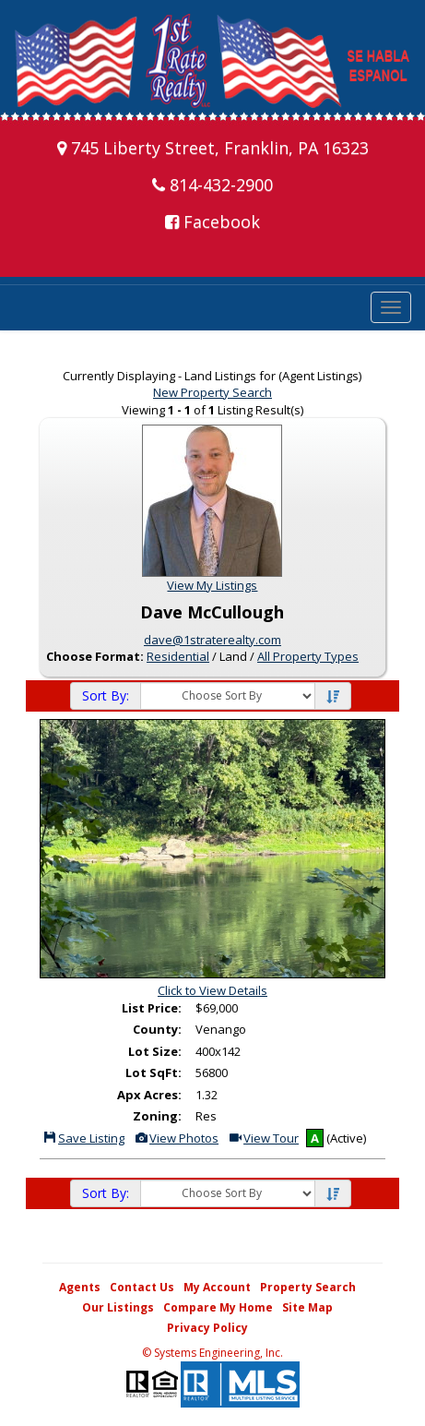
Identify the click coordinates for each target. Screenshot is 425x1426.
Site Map (307, 1307)
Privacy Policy (207, 1328)
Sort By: (105, 695)
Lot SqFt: (153, 1072)
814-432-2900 (212, 185)
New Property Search (212, 392)
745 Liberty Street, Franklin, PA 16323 (213, 148)
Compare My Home (218, 1307)
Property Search (308, 1287)
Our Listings (118, 1307)
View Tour (263, 1138)
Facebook (212, 221)
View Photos (176, 1138)
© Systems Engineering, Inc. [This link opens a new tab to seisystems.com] (212, 1352)
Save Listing (83, 1138)
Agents (79, 1287)
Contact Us (142, 1287)
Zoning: (157, 1116)
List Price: (152, 1008)
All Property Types (308, 656)
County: (157, 1029)
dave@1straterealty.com (212, 639)
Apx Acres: (149, 1094)
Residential (178, 656)
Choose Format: (95, 656)
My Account (217, 1287)
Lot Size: (155, 1051)
